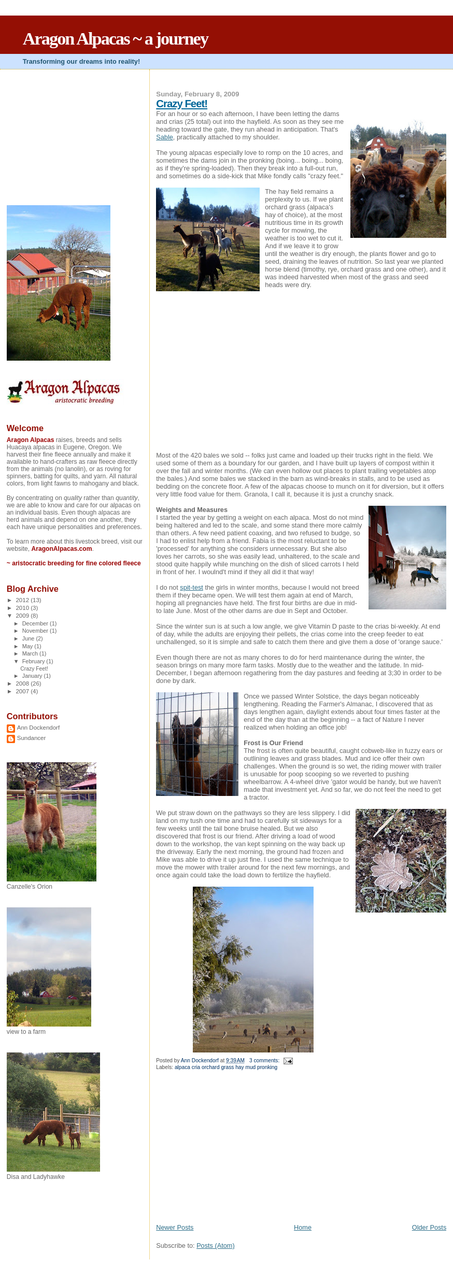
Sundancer (31, 738)
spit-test (191, 587)
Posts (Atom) (215, 1245)
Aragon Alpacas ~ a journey (115, 38)
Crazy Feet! (181, 103)
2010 (23, 608)
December (36, 623)
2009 (23, 616)
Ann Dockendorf (38, 727)
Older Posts (429, 1227)
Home (303, 1227)
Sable (164, 137)
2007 (23, 691)
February (34, 661)
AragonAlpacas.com (61, 548)
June (29, 638)
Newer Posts (174, 1227)
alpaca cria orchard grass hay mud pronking (226, 1067)
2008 (23, 683)
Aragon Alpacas (30, 440)
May (28, 646)
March (30, 653)
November (36, 631)
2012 (23, 600)
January (33, 676)
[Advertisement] (234, 1150)
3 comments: (265, 1060)
